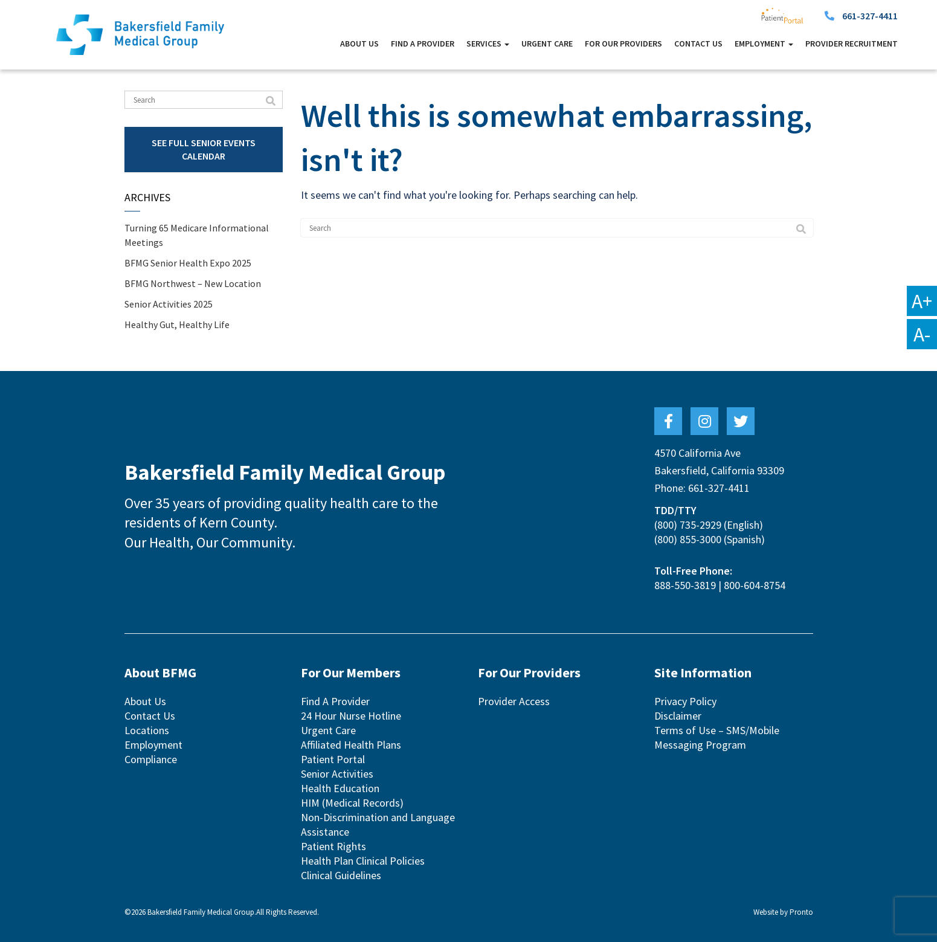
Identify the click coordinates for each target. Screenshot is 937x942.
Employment (764, 43)
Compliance (150, 759)
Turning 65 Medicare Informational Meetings (196, 235)
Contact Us (698, 43)
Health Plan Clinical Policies (363, 861)
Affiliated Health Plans (351, 745)
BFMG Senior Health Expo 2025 (187, 263)
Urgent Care (547, 43)
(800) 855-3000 (687, 539)
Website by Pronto (783, 912)
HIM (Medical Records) (352, 803)
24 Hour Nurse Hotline (351, 716)
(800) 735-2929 (687, 525)
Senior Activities (337, 774)
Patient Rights (333, 846)
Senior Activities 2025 (168, 304)
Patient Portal (333, 759)
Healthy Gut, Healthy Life (177, 324)
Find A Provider (422, 43)
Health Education (340, 788)
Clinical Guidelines (341, 875)
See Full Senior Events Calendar (204, 149)
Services (487, 43)
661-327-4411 (870, 16)
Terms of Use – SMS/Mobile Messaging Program (716, 737)
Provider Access (514, 701)
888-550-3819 (685, 585)
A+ (922, 301)
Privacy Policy (685, 701)
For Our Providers (623, 43)
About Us (359, 43)
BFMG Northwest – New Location (192, 283)
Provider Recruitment (851, 43)
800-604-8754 (754, 585)
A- (921, 334)
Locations (146, 730)
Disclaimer (677, 716)
